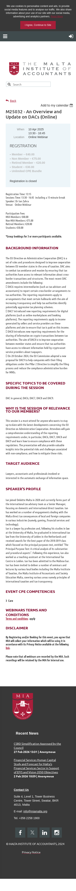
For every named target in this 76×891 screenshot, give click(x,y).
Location (19, 137)
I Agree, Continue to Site (38, 25)
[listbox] (57, 105)
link (8, 648)
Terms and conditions (17, 618)
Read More (57, 16)
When (20, 129)
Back (13, 100)
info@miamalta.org (35, 811)
